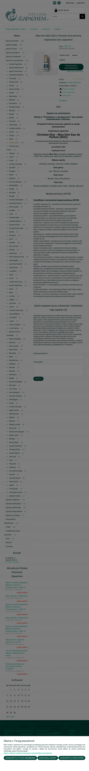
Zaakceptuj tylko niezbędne (20, 758)
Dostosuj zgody (47, 758)
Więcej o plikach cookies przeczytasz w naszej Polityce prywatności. (28, 753)
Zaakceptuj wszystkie (72, 758)
